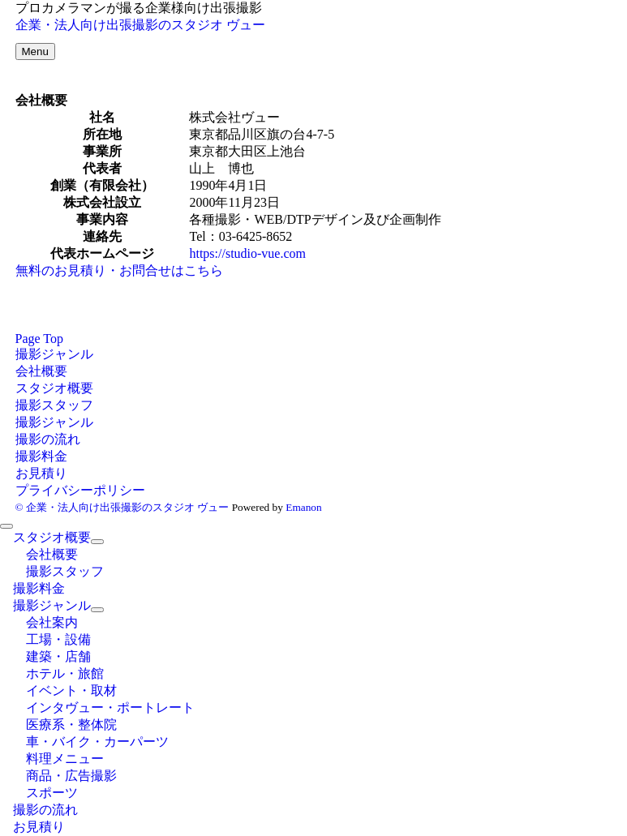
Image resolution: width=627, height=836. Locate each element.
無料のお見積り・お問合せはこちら (119, 270)
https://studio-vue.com (247, 253)
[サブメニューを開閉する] (97, 541)
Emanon (303, 507)
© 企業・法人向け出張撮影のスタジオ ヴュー (122, 507)
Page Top (39, 338)
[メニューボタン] (35, 51)
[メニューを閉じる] (6, 526)
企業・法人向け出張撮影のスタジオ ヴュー (140, 25)
